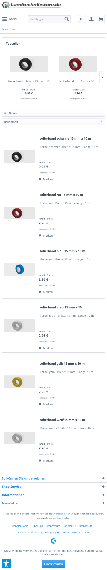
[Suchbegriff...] (49, 19)
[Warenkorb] (101, 19)
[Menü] (10, 19)
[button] (6, 563)
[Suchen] (67, 19)
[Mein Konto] (91, 19)
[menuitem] (10, 19)
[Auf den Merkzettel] (46, 179)
